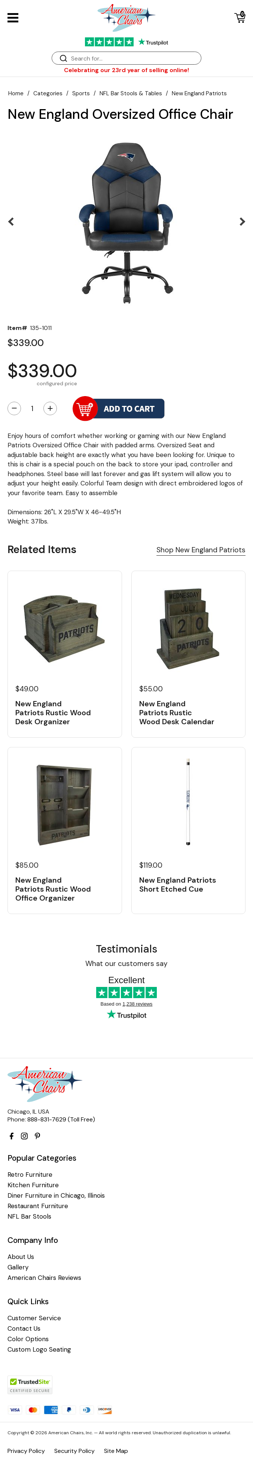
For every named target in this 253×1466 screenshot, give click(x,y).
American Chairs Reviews (44, 1278)
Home (16, 93)
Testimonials (126, 949)
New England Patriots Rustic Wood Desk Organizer (53, 712)
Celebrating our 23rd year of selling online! (126, 70)
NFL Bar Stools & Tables (131, 93)
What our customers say (126, 963)
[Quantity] (32, 408)
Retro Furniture (29, 1175)
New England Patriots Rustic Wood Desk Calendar (176, 712)
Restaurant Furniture (37, 1206)
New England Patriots (199, 93)
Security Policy (74, 1451)
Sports (81, 93)
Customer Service (34, 1318)
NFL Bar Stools (29, 1216)
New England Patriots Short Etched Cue (177, 885)
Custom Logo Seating (39, 1349)
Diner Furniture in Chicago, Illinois (56, 1195)
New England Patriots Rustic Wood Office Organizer (53, 889)
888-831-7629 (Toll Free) (61, 1119)
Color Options (28, 1339)
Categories (48, 93)
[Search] (134, 58)
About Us (20, 1257)
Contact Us (23, 1328)
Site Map (116, 1451)
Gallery (17, 1267)
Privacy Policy (26, 1451)
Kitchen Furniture (33, 1185)
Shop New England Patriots (201, 550)
